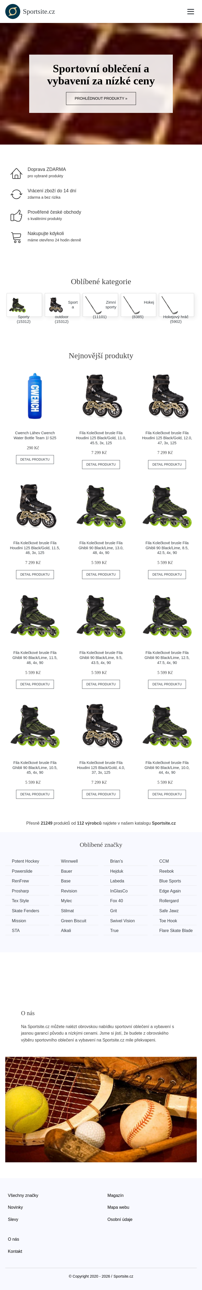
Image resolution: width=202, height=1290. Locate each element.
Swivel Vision (122, 921)
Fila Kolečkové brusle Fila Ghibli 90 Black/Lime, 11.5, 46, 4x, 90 (34, 658)
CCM (164, 861)
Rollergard (169, 901)
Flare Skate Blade (176, 930)
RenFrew (20, 881)
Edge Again (170, 891)
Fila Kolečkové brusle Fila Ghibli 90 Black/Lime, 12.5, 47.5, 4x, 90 (167, 658)
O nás (13, 1239)
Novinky (15, 1207)
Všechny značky (23, 1195)
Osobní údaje (120, 1219)
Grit (113, 911)
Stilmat (67, 911)
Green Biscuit (73, 921)
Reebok (166, 871)
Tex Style (20, 901)
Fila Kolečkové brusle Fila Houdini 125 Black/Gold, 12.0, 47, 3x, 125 (167, 438)
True (114, 930)
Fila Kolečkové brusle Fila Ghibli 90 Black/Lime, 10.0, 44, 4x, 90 (167, 768)
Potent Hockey (25, 861)
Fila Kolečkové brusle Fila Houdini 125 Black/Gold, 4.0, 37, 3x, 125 (101, 768)
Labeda (117, 881)
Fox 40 (116, 901)
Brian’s (116, 861)
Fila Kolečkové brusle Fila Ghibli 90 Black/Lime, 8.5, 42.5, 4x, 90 (167, 548)
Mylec (66, 901)
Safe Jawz (169, 911)
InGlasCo (119, 891)
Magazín (116, 1195)
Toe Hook (168, 921)
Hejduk (116, 871)
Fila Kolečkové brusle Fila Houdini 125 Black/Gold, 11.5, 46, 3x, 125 (35, 548)
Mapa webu (118, 1207)
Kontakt (15, 1251)
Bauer (66, 871)
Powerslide (22, 871)
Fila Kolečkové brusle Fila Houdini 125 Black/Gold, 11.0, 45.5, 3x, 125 (101, 438)
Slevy (13, 1219)
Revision (69, 891)
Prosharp (20, 891)
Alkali (66, 930)
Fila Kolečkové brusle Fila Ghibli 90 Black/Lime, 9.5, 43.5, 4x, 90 (101, 658)
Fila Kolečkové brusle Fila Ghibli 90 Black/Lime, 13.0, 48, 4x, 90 (100, 548)
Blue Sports (170, 881)
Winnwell (69, 861)
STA (16, 930)
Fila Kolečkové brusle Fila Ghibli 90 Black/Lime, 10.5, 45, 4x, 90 (34, 768)
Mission (19, 921)
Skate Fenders (25, 911)
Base (65, 881)
